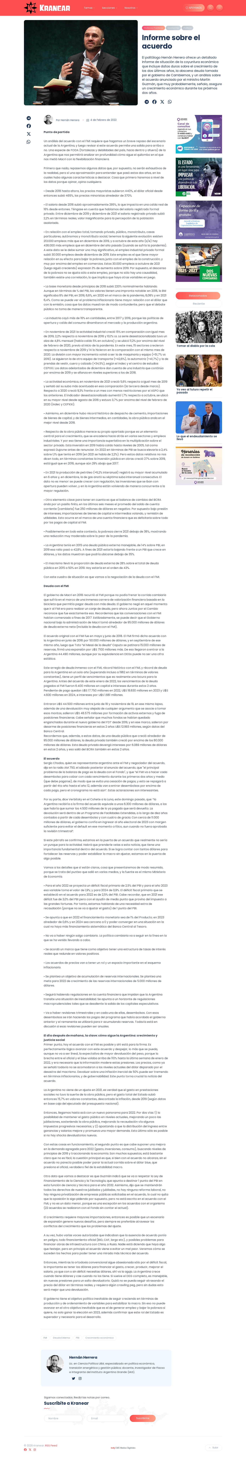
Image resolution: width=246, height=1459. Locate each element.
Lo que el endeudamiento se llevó (197, 437)
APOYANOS (194, 7)
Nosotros (130, 8)
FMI (45, 1337)
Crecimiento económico (99, 1337)
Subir (213, 1447)
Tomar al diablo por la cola (196, 346)
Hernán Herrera (70, 120)
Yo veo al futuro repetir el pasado (194, 391)
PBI (77, 1337)
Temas (88, 8)
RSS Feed (51, 1445)
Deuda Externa (61, 1337)
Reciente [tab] (199, 303)
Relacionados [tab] (198, 295)
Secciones (108, 8)
